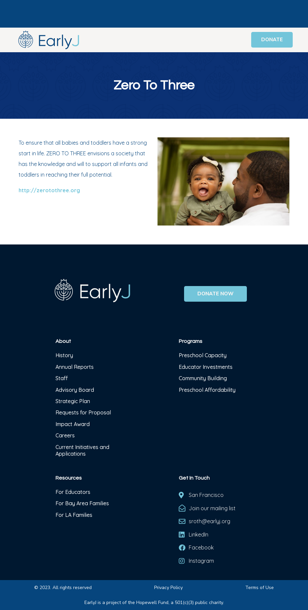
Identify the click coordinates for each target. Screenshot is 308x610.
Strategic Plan (72, 401)
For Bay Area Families (82, 503)
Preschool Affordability (207, 389)
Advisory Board (74, 389)
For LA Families (73, 515)
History (64, 355)
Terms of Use (259, 587)
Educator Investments (206, 367)
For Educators (72, 492)
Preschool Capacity (203, 355)
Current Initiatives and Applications (82, 450)
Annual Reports (74, 367)
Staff (61, 378)
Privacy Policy (168, 587)
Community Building (203, 378)
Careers (65, 435)
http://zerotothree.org (49, 190)
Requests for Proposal (83, 412)
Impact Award (72, 424)
